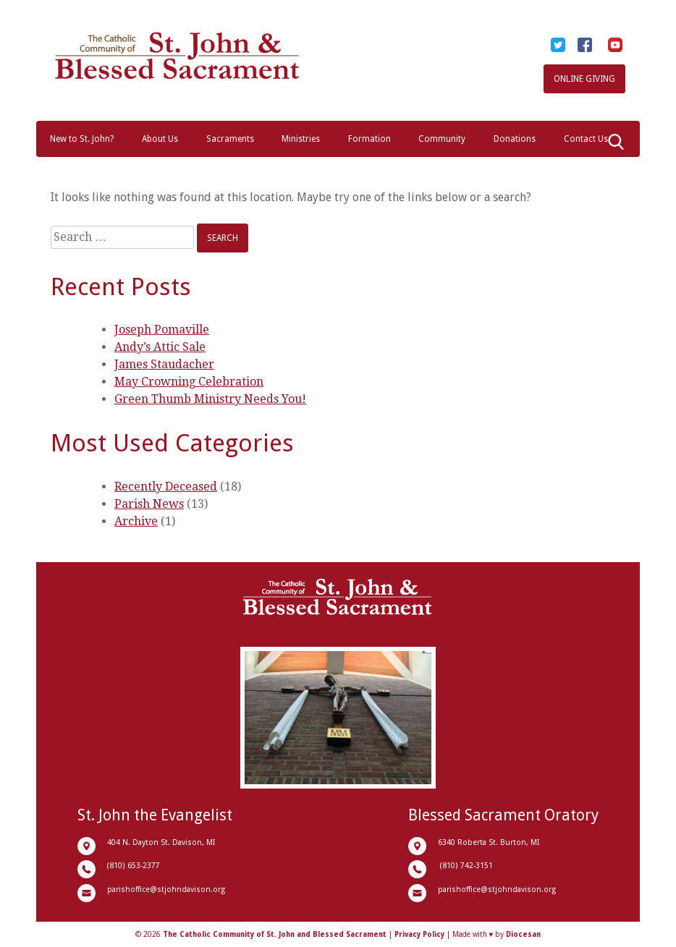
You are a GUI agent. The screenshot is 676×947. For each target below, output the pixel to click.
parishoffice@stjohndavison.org (166, 889)
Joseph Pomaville (161, 329)
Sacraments (230, 139)
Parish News (149, 504)
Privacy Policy (419, 934)
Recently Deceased (165, 486)
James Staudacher (164, 364)
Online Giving (584, 79)
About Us (160, 139)
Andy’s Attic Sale (160, 347)
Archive (136, 521)
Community (441, 139)
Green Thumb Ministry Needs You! (210, 399)
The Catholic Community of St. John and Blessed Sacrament (274, 934)
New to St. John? (82, 139)
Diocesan (523, 934)
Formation (369, 139)
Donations (515, 139)
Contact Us (586, 139)
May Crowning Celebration (188, 381)
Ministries (301, 139)
